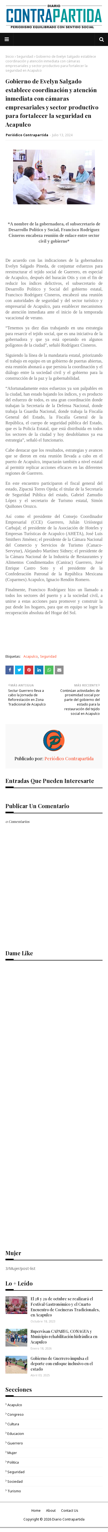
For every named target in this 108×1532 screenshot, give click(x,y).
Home (36, 1510)
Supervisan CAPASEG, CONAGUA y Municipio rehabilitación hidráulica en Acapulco (64, 1337)
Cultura (13, 1423)
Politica (13, 1462)
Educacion (15, 1433)
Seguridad (25, 56)
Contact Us (69, 1510)
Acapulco (30, 656)
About (51, 1510)
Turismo (14, 1491)
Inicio (9, 56)
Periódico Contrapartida (27, 135)
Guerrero (15, 1443)
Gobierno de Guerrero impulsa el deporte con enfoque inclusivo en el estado (62, 1364)
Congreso (15, 1414)
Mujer (12, 1452)
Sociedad (15, 1481)
